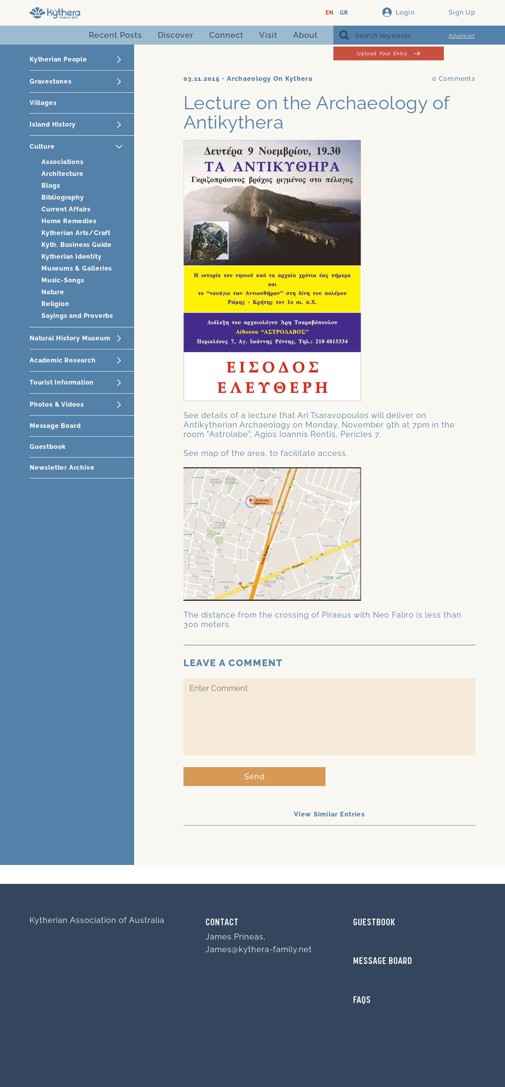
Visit (268, 35)
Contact (222, 923)
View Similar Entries (329, 814)
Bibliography (62, 197)
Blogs (50, 185)
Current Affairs (66, 209)
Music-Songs (62, 280)
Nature (52, 292)
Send (254, 776)
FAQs (362, 1000)
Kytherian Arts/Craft (75, 233)
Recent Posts (115, 35)
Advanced (462, 36)
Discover (175, 35)
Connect (226, 35)
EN (329, 13)
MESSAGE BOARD (382, 961)
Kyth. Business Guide (76, 244)
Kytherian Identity (71, 256)
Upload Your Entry (388, 53)
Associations (62, 162)
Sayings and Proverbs (77, 315)
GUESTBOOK (374, 923)
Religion (55, 304)
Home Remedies (68, 221)
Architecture (62, 173)
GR (344, 13)
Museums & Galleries (76, 268)
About (305, 35)
